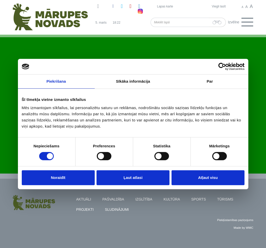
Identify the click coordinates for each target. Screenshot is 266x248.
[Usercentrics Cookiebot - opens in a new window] (222, 66)
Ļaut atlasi (132, 177)
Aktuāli (83, 199)
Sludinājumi (117, 209)
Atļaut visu (208, 177)
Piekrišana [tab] (56, 81)
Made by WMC (243, 227)
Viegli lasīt (219, 6)
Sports (198, 199)
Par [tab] (210, 81)
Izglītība (143, 199)
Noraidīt (58, 177)
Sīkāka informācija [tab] (133, 81)
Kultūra (172, 199)
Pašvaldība (113, 199)
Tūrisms (225, 199)
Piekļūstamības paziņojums (235, 220)
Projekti (85, 209)
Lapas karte (165, 6)
